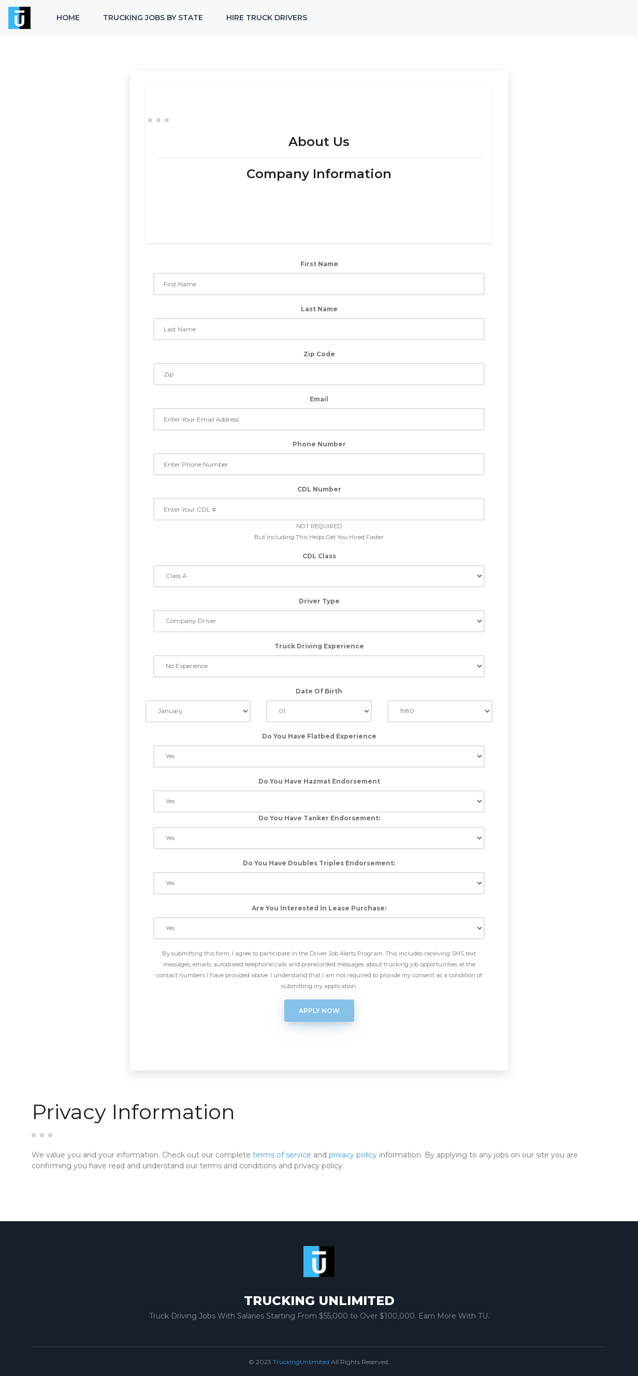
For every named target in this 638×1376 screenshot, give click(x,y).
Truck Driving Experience (319, 646)
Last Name (319, 309)
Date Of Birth (319, 691)
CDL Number (319, 489)
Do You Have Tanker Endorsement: (319, 818)
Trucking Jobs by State (153, 17)
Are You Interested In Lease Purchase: (319, 908)
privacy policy (353, 1155)
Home (68, 17)
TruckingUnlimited (301, 1362)
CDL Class (319, 556)
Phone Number (319, 444)
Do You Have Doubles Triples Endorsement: (319, 863)
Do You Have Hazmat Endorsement (319, 781)
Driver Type (319, 601)
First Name (319, 264)
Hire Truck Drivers (266, 17)
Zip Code (319, 354)
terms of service (282, 1155)
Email (319, 399)
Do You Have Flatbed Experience (319, 736)
